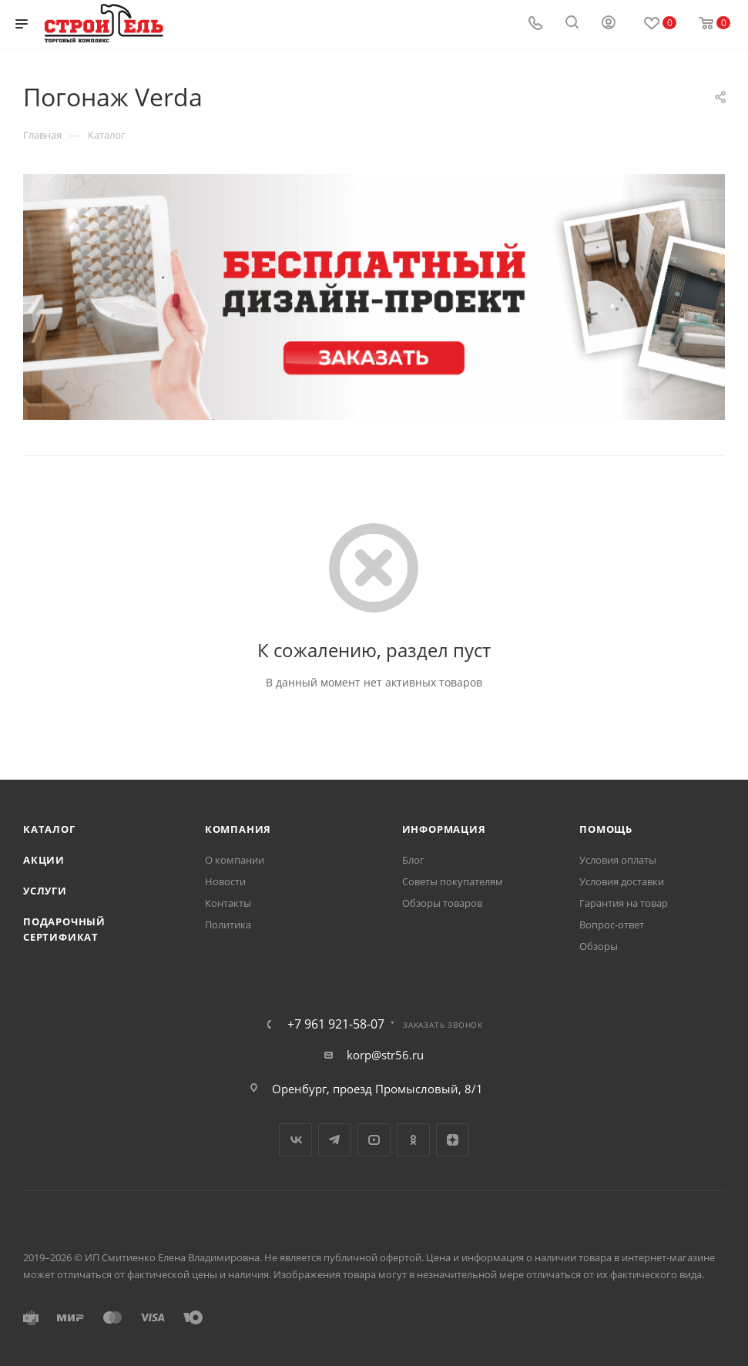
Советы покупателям (452, 881)
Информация (444, 829)
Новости (225, 881)
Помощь (605, 829)
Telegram (334, 1139)
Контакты (228, 903)
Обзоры (598, 946)
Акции (44, 860)
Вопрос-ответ (611, 924)
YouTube (374, 1139)
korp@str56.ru (385, 1054)
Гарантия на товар (623, 903)
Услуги (45, 891)
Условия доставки (621, 881)
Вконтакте (295, 1139)
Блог (413, 860)
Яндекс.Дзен (452, 1139)
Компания (238, 829)
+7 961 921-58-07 (335, 1024)
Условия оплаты (617, 860)
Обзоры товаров (442, 903)
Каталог (49, 829)
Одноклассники (413, 1139)
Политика (228, 924)
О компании (234, 860)
